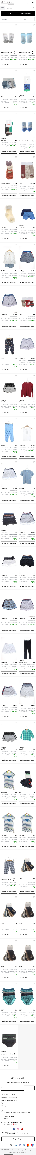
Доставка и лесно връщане (9, 1097)
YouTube (22, 1129)
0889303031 (10, 1133)
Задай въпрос (18, 1139)
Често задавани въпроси (8, 1094)
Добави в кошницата (9, 65)
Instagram (18, 1129)
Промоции (4, 1103)
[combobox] (27, 19)
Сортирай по (5, 19)
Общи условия (5, 1106)
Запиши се (29, 1088)
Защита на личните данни (9, 1100)
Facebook (14, 1129)
